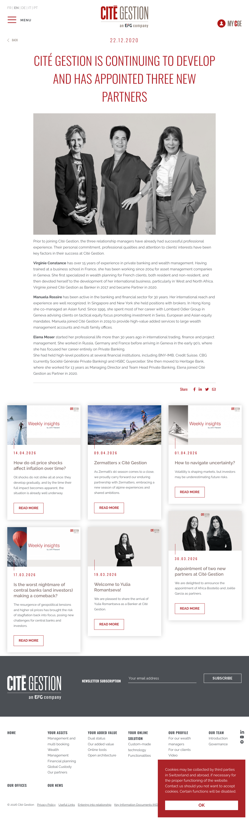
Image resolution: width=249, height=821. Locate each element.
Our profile (178, 732)
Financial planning (62, 761)
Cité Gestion (124, 16)
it (29, 8)
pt (36, 8)
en (16, 8)
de (23, 8)
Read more (28, 508)
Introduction (218, 738)
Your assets (58, 732)
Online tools (97, 750)
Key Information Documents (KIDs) (137, 804)
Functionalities (139, 756)
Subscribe (222, 678)
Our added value (101, 744)
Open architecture (102, 755)
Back (15, 40)
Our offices (17, 785)
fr (9, 8)
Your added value (102, 732)
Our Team (216, 732)
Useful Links (67, 804)
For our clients (180, 750)
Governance (218, 744)
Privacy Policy (46, 804)
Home (11, 732)
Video (173, 755)
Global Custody (60, 767)
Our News (55, 785)
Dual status (96, 738)
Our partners (57, 772)
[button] (166, 795)
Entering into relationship (94, 804)
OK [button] (201, 805)
